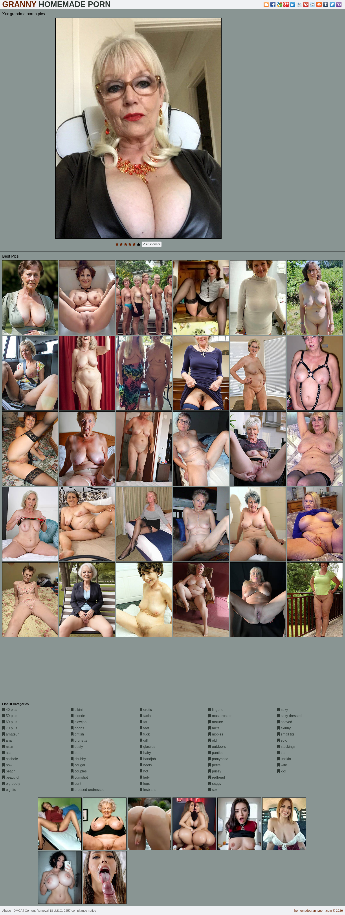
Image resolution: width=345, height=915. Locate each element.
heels (146, 765)
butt (75, 753)
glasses (147, 746)
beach (8, 771)
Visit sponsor (151, 244)
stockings (286, 746)
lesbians (148, 790)
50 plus (9, 716)
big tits (9, 790)
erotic (146, 709)
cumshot (79, 777)
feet (144, 728)
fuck (145, 734)
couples (79, 771)
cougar (78, 765)
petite (214, 765)
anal (7, 740)
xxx (281, 771)
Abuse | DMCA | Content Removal (25, 910)
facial (146, 716)
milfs (213, 728)
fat (143, 722)
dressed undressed (88, 790)
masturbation (220, 716)
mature (215, 722)
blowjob (78, 722)
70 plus (9, 728)
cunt (76, 783)
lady (145, 777)
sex (212, 790)
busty (77, 746)
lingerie (215, 709)
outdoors (217, 746)
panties (215, 753)
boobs (77, 728)
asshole (10, 759)
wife (282, 765)
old (212, 740)
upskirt (284, 759)
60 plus (9, 722)
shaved (284, 722)
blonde (78, 716)
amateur (10, 734)
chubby (78, 759)
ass (6, 753)
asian (8, 746)
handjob (148, 759)
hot (144, 771)
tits (281, 753)
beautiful (10, 777)
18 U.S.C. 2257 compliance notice (73, 910)
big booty (11, 783)
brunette (79, 740)
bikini (77, 709)
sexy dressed (289, 716)
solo (282, 740)
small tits (286, 734)
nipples (215, 734)
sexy (282, 709)
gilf (144, 740)
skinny (284, 728)
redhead (216, 777)
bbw (7, 765)
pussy (214, 771)
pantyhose (218, 759)
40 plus (9, 709)
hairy (145, 753)
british (77, 734)
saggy (214, 783)
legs (145, 783)
